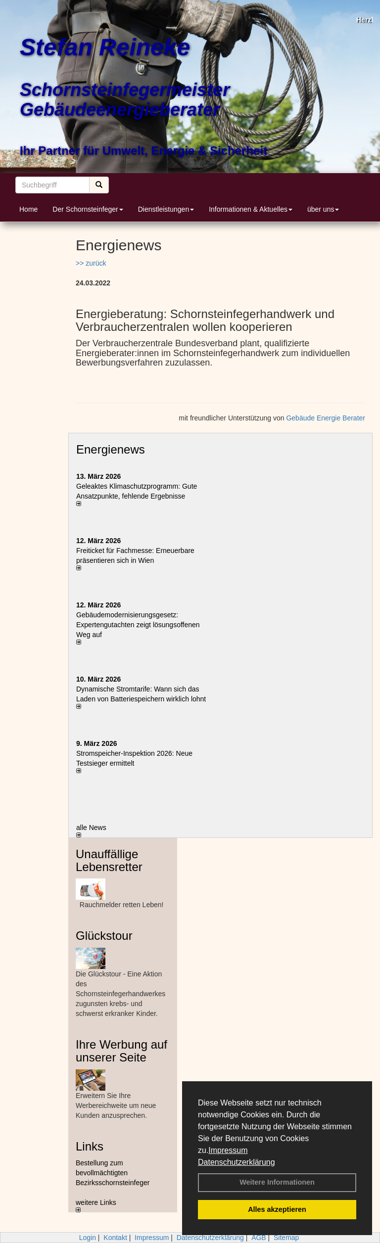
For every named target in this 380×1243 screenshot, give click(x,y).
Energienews (110, 449)
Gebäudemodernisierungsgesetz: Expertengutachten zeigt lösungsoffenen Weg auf (138, 625)
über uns (323, 209)
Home (28, 209)
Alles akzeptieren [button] (277, 1209)
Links (89, 1146)
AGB (258, 1238)
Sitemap (286, 1238)
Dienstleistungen (166, 209)
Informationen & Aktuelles (250, 209)
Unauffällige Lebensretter (109, 860)
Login (87, 1238)
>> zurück (91, 263)
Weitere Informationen (277, 1182)
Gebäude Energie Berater (325, 418)
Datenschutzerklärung (236, 1162)
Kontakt (115, 1238)
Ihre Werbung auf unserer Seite (121, 1051)
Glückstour (104, 935)
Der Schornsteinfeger (87, 209)
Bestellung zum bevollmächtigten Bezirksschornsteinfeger (112, 1173)
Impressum (227, 1150)
